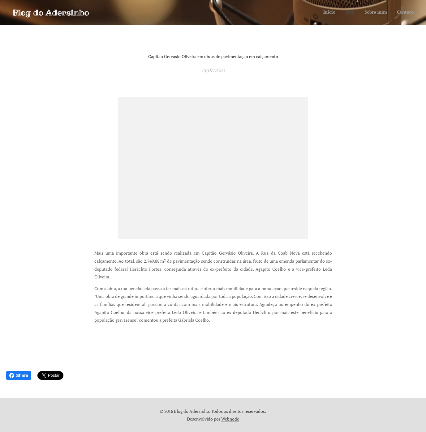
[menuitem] (385, 12)
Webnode (230, 419)
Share (18, 375)
